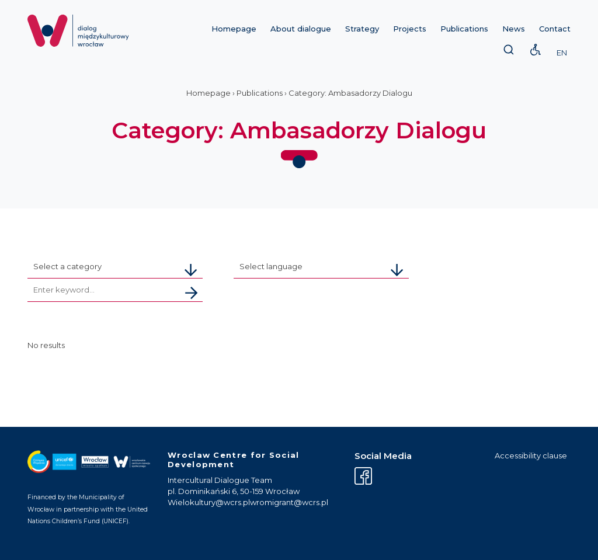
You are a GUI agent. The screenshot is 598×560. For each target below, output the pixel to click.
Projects (409, 28)
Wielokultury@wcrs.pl (209, 502)
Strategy (362, 28)
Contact (555, 28)
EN (562, 52)
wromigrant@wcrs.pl (289, 502)
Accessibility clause (531, 455)
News (513, 28)
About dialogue (300, 28)
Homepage (233, 28)
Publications (464, 28)
